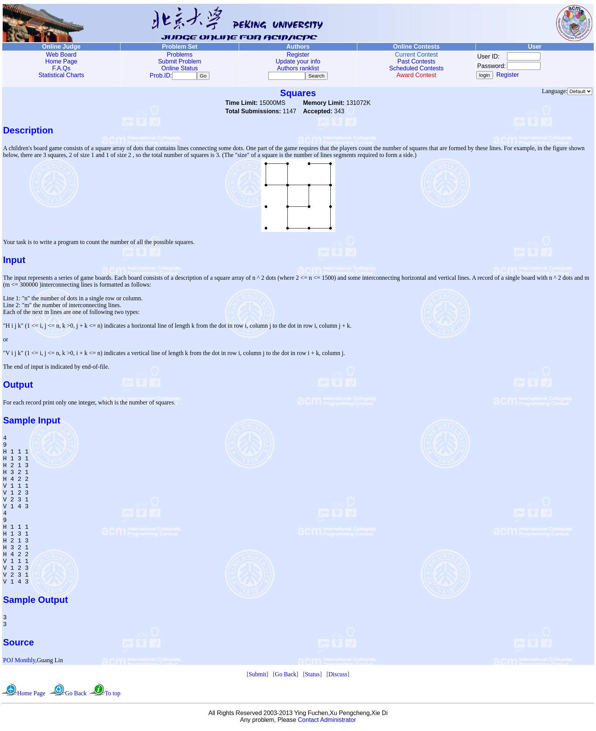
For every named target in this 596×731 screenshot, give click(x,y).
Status (312, 675)
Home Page (61, 61)
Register (298, 54)
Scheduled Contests (416, 68)
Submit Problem (179, 61)
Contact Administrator (327, 721)
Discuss (337, 675)
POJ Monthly (19, 661)
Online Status (180, 68)
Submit (257, 675)
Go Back (285, 675)
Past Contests (417, 61)
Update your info (298, 61)
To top (112, 694)
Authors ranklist (298, 68)
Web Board (61, 54)
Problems (180, 54)
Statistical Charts (61, 75)
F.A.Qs (61, 68)
